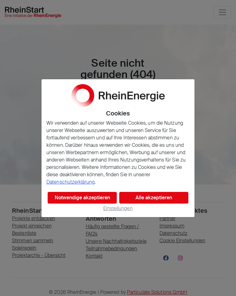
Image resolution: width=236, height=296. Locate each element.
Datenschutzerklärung (70, 182)
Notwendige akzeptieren (82, 197)
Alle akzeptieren (154, 197)
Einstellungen (117, 208)
